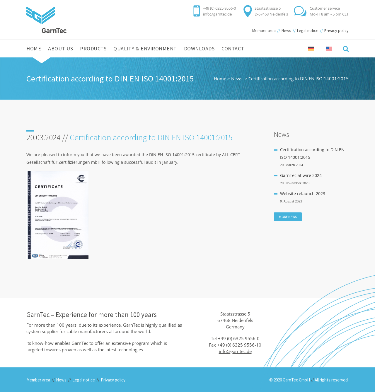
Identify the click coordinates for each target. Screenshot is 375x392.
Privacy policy (336, 30)
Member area (264, 30)
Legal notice (307, 30)
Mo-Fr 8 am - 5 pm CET (329, 14)
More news (288, 216)
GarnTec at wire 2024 (301, 175)
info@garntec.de (217, 14)
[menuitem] (311, 49)
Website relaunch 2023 (302, 193)
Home (220, 78)
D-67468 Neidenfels (271, 14)
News (286, 30)
